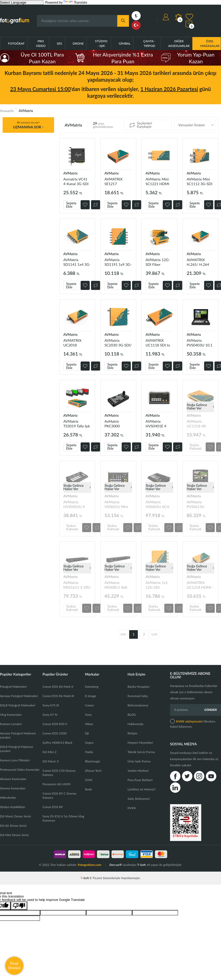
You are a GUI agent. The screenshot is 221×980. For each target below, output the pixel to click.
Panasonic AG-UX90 (56, 784)
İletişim (132, 733)
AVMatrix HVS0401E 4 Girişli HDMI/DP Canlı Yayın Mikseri (159, 423)
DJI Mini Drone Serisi (14, 835)
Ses (59, 43)
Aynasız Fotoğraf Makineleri (19, 696)
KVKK (131, 808)
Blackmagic (92, 761)
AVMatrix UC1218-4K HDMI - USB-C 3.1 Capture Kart (200, 423)
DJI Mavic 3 (50, 761)
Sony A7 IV (49, 715)
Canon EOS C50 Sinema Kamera (58, 773)
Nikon (89, 724)
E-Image (90, 696)
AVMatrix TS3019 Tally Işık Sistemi (76, 423)
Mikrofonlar (8, 798)
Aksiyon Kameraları (13, 779)
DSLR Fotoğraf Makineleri (17, 705)
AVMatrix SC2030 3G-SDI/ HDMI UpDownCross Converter (118, 342)
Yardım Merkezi (137, 771)
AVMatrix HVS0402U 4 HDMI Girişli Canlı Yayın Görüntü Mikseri (76, 504)
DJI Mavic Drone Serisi (15, 816)
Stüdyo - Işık (101, 43)
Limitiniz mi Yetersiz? (141, 789)
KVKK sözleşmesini (189, 721)
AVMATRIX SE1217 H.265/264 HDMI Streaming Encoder (118, 181)
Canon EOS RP (52, 807)
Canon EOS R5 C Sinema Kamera (59, 795)
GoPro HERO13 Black (57, 743)
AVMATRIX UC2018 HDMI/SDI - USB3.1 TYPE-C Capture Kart (76, 342)
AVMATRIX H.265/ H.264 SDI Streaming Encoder (198, 262)
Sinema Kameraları (12, 788)
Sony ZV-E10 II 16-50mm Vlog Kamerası (63, 818)
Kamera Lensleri (11, 724)
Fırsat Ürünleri (14, 965)
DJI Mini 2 (49, 752)
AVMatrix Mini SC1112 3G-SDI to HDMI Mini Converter (199, 181)
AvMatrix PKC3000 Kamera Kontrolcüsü (114, 423)
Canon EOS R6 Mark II (57, 687)
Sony (88, 715)
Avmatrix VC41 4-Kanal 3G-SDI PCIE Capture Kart (76, 181)
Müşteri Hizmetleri (140, 743)
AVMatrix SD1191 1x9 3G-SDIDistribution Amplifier (118, 262)
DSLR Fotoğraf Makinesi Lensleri (16, 749)
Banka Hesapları (138, 687)
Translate (75, 2)
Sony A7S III (50, 705)
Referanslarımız (137, 705)
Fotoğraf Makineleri (13, 687)
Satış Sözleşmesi (138, 799)
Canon (89, 705)
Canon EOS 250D (54, 733)
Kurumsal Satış (137, 696)
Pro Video (41, 43)
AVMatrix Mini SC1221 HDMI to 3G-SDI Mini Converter (158, 181)
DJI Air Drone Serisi (13, 826)
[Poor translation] (19, 905)
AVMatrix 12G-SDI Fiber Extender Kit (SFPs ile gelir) (158, 262)
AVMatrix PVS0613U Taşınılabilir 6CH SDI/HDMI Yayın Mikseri (200, 504)
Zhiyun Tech (93, 771)
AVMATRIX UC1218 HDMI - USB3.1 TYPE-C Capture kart (200, 584)
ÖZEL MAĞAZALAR (209, 43)
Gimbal (125, 43)
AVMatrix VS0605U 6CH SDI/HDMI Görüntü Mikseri (159, 504)
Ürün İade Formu (139, 761)
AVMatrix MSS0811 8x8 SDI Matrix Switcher (116, 584)
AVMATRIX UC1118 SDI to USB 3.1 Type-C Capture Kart (158, 342)
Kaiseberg (92, 687)
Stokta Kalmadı (196, 446)
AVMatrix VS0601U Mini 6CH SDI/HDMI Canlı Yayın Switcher (117, 504)
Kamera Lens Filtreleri (15, 760)
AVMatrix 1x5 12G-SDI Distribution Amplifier (157, 584)
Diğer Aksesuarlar (179, 43)
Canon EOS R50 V (54, 724)
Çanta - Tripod (149, 43)
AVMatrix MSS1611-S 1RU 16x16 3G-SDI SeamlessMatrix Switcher (76, 584)
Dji (87, 733)
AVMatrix (70, 173)
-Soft (85, 878)
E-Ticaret (96, 878)
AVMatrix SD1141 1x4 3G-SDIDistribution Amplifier (77, 262)
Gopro (89, 743)
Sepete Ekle (71, 204)
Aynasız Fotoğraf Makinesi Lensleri (18, 735)
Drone (78, 43)
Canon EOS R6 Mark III (58, 696)
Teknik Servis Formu (141, 752)
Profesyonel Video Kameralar (20, 770)
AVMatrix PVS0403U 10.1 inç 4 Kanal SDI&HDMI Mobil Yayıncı (199, 342)
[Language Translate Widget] (21, 2)
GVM (88, 780)
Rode (88, 789)
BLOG (131, 715)
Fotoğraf (16, 43)
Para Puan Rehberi (139, 780)
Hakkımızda (135, 724)
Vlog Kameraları (11, 715)
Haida (89, 752)
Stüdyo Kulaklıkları (12, 807)
